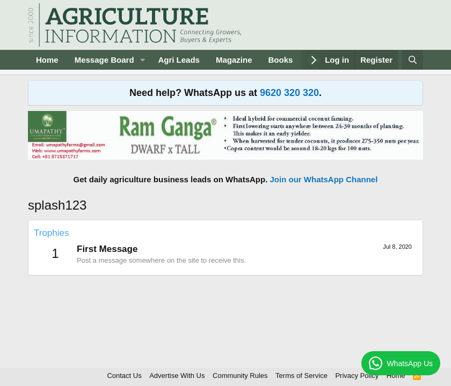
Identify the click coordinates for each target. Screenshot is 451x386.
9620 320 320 (289, 92)
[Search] (412, 60)
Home (47, 59)
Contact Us (124, 376)
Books (280, 59)
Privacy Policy (357, 376)
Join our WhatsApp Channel (324, 179)
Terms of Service (301, 376)
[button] (142, 60)
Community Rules (240, 376)
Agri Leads (179, 59)
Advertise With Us (177, 376)
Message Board (104, 59)
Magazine (234, 59)
